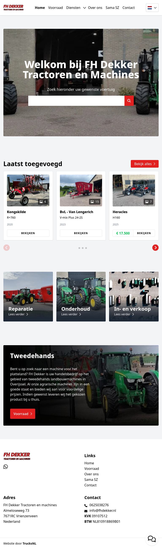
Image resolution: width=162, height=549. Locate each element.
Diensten (73, 7)
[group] (28, 205)
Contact (129, 7)
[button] (6, 247)
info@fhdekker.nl (102, 510)
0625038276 (99, 505)
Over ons (95, 7)
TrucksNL (29, 543)
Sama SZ (112, 7)
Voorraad (55, 7)
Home (40, 7)
